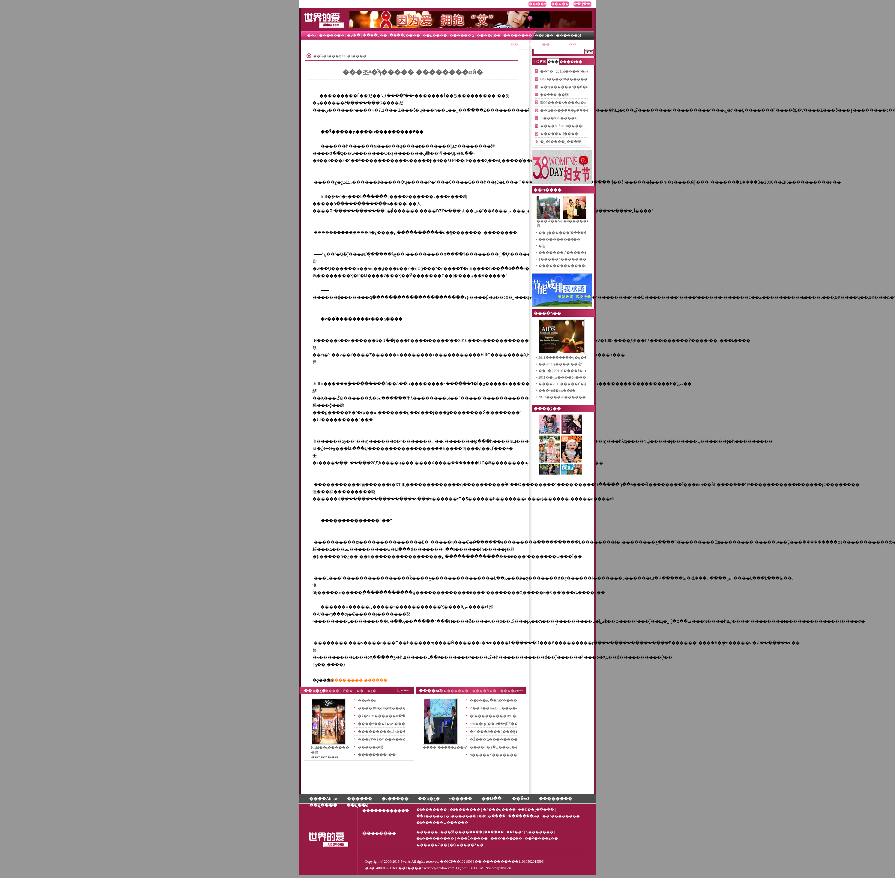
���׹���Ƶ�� (431, 845)
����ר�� (530, 44)
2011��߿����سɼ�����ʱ (566, 377)
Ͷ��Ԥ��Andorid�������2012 (502, 708)
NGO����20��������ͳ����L (577, 79)
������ (560, 4)
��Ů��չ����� (536, 810)
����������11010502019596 (513, 861)
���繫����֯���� (461, 832)
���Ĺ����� (472, 838)
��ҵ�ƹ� (559, 44)
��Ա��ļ (492, 798)
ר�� (577, 62)
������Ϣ (568, 35)
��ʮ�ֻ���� (492, 816)
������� (331, 35)
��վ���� (323, 805)
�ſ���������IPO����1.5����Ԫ (510, 716)
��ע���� (375, 35)
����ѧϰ (509, 691)
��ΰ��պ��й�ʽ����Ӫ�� (498, 700)
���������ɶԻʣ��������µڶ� (397, 732)
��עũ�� (544, 35)
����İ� (323, 13)
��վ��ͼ (582, 4)
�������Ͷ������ (563, 252)
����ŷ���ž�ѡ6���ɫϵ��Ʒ (388, 724)
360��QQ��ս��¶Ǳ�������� (505, 724)
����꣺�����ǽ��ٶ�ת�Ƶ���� (440, 747)
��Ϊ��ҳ (537, 4)
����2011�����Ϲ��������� (575, 384)
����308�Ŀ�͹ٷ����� (384, 708)
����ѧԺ (430, 690)
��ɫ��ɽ (514, 832)
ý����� (460, 798)
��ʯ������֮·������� (566, 233)
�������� (517, 35)
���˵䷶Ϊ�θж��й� (557, 390)
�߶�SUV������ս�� (382, 716)
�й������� (431, 810)
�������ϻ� (524, 816)
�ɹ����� (395, 798)
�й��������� (435, 838)
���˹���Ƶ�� (506, 838)
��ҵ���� (435, 35)
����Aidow (323, 798)
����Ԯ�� (489, 35)
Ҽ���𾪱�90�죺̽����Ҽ (559, 118)
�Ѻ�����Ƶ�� (466, 845)
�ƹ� (371, 691)
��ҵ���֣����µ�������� (571, 110)
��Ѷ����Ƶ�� (541, 838)
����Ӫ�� (484, 691)
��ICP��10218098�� (461, 861)
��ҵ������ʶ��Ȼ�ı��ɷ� (570, 87)
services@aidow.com (439, 868)
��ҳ (311, 35)
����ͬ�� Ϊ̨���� (559, 134)
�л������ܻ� (461, 816)
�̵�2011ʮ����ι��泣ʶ (560, 364)
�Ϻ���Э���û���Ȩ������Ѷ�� (508, 732)
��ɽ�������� (561, 816)
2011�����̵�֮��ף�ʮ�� (563, 357)
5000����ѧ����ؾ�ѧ (563, 102)
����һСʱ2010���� (561, 126)
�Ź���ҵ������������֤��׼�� (508, 739)
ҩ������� (540, 832)
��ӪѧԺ (583, 44)
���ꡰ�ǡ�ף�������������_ (395, 739)
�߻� (360, 691)
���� (332, 691)
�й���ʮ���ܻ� (499, 810)
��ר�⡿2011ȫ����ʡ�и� (565, 71)
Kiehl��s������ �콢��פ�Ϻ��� (328, 750)
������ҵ (462, 35)
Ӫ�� (348, 691)
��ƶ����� (429, 816)
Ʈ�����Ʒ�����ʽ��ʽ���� (569, 259)
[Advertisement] (417, 82)
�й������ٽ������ (442, 822)
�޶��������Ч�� (559, 239)
